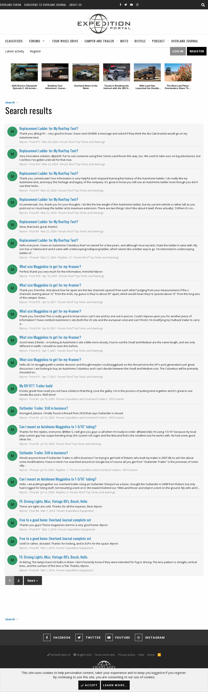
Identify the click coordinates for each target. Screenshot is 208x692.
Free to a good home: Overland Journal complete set (55, 519)
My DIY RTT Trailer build (35, 385)
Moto (124, 41)
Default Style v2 (58, 655)
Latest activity (14, 51)
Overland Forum (10, 4)
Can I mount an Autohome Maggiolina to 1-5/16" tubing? (57, 426)
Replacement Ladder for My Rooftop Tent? (48, 128)
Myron (23, 142)
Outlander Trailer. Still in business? (43, 408)
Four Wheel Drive (65, 41)
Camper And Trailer (99, 41)
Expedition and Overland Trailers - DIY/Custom (94, 399)
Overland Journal (184, 41)
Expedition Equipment (80, 511)
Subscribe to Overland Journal (45, 4)
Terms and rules (104, 655)
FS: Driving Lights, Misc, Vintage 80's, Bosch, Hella (53, 501)
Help (141, 655)
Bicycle (140, 41)
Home (151, 655)
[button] (44, 41)
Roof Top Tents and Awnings (87, 142)
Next (31, 580)
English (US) (82, 655)
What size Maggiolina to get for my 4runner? (50, 266)
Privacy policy (126, 655)
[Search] (203, 5)
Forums (34, 41)
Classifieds (14, 41)
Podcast (158, 41)
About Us (76, 4)
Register (35, 51)
